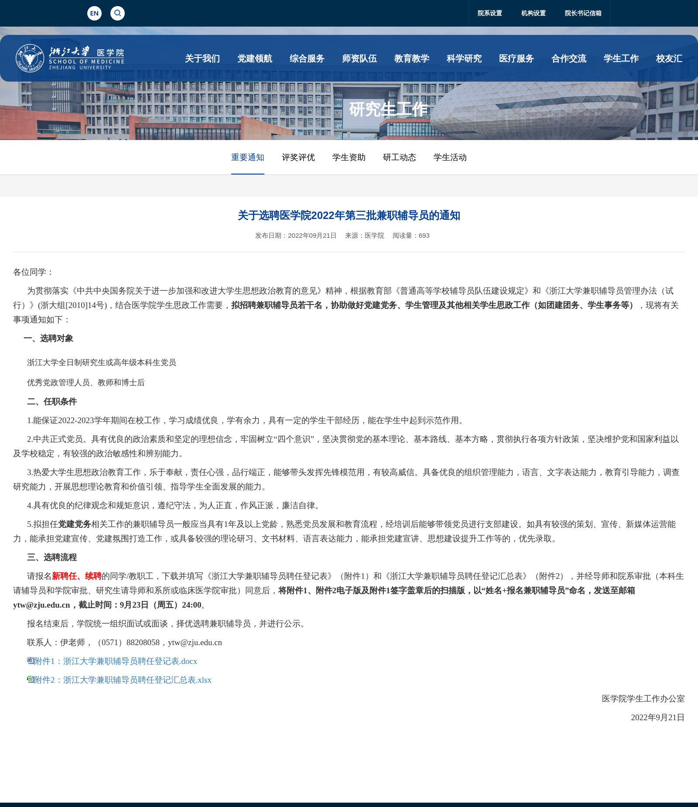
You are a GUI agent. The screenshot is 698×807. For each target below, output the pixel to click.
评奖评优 (298, 157)
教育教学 (411, 58)
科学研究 (464, 58)
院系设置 (490, 13)
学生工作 (621, 58)
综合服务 (307, 58)
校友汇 (669, 58)
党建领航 (254, 58)
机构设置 (533, 13)
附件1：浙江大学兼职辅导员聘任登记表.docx (115, 661)
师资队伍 (359, 58)
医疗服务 (516, 58)
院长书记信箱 (583, 13)
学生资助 (349, 157)
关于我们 (202, 58)
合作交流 (568, 58)
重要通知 (247, 157)
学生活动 (450, 157)
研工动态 (399, 157)
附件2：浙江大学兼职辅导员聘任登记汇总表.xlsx (123, 679)
